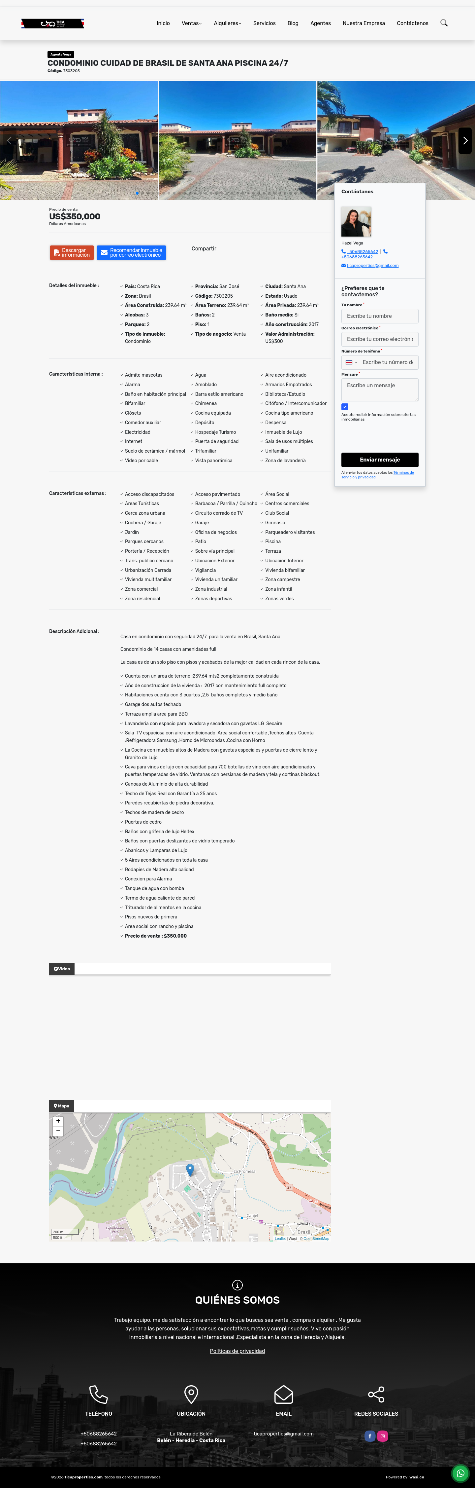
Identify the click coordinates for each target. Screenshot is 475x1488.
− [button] (58, 1131)
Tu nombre (352, 305)
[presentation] (377, 431)
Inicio (163, 23)
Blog (293, 23)
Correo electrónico (361, 328)
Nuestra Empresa (364, 23)
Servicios (264, 23)
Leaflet (280, 1239)
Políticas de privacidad (237, 1351)
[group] (79, 140)
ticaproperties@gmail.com (373, 265)
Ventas (190, 23)
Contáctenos (412, 23)
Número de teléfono (361, 351)
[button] (137, 193)
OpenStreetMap (316, 1239)
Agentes (320, 23)
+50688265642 (362, 251)
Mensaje (350, 374)
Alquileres (226, 23)
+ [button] (58, 1122)
